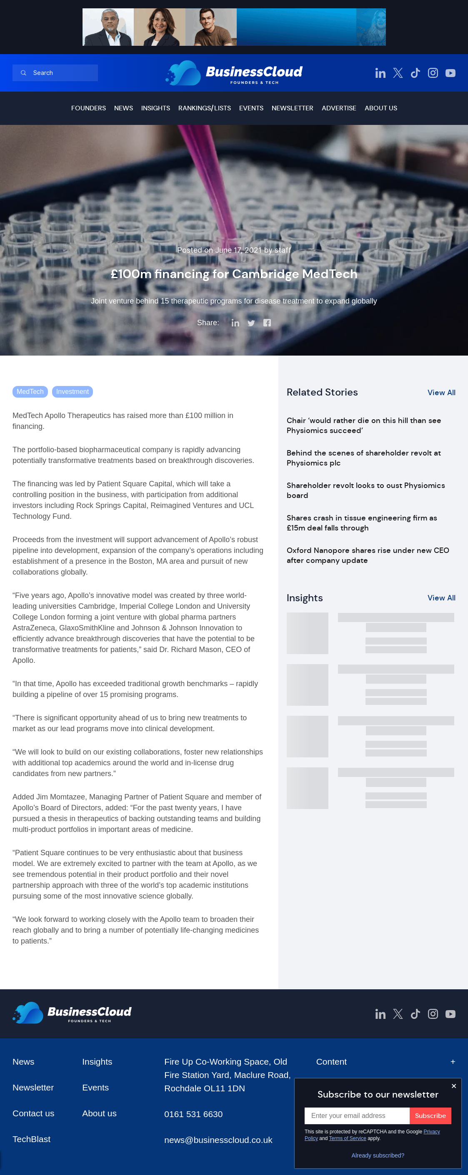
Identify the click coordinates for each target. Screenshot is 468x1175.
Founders (88, 108)
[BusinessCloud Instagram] (433, 73)
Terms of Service (347, 1138)
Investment (72, 391)
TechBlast (31, 1139)
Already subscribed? (378, 1155)
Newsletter (292, 108)
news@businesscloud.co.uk (218, 1140)
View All (441, 392)
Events (251, 108)
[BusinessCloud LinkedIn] (380, 73)
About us (381, 108)
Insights (155, 108)
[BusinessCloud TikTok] (415, 73)
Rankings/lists (204, 108)
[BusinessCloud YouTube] (450, 73)
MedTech (30, 391)
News (123, 108)
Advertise (339, 108)
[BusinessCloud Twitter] (398, 73)
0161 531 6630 (193, 1114)
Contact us (33, 1113)
